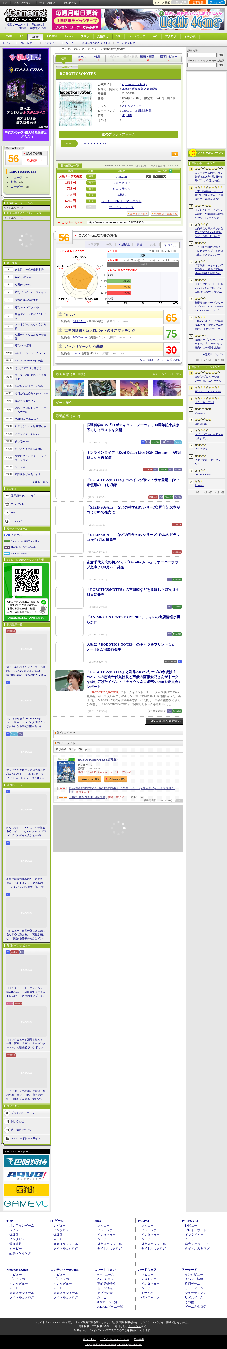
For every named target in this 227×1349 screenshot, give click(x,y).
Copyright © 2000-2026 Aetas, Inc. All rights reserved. (113, 1344)
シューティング (195, 1293)
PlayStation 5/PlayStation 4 (25, 547)
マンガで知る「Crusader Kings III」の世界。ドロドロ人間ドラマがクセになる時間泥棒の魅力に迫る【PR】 (25, 722)
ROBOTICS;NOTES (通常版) (98, 759)
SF (123, 115)
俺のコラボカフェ (25, 401)
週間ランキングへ (214, 354)
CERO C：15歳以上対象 (137, 110)
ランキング (216, 2)
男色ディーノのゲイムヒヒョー (30, 316)
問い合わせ (70, 2)
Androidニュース (108, 1279)
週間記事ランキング (23, 495)
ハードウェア (136, 36)
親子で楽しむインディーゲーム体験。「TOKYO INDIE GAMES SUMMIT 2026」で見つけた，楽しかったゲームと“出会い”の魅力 (26, 671)
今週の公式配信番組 (26, 299)
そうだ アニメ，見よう (28, 368)
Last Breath (201, 423)
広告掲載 (139, 1339)
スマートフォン (105, 1269)
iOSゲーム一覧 (107, 1302)
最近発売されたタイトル (96, 43)
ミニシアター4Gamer (27, 433)
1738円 (70, 195)
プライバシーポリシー (24, 1112)
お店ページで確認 (70, 176)
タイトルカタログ (65, 1248)
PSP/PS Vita (190, 1221)
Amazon (121, 176)
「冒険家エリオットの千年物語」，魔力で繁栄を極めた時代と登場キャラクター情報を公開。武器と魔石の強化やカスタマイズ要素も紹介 (209, 269)
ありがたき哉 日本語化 (28, 449)
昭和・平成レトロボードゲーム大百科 (30, 409)
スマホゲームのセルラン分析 (30, 326)
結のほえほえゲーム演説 (29, 385)
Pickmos (199, 485)
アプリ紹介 (105, 1293)
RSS (5, 2)
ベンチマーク (150, 1297)
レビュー (8, 43)
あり (91, 182)
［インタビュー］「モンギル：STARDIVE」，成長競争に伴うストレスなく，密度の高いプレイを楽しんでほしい (25, 992)
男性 (139, 244)
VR (118, 36)
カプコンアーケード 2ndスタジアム (209, 436)
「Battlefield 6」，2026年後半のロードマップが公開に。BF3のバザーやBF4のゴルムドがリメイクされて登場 (209, 325)
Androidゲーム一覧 (110, 1306)
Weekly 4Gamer (23, 277)
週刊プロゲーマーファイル (30, 292)
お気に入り (179, 2)
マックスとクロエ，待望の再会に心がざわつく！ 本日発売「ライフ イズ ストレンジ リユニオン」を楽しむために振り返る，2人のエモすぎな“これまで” (26, 774)
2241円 (70, 207)
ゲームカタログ (126, 43)
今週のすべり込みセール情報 (30, 336)
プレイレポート (28, 43)
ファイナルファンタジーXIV (209, 461)
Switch (69, 36)
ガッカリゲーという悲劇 (83, 346)
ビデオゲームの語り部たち (30, 426)
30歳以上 (124, 244)
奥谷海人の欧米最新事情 (29, 269)
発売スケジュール (65, 1244)
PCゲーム (16, 534)
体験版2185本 (37, 28)
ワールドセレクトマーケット (121, 201)
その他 (189, 1302)
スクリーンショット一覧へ (167, 374)
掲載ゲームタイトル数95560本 (26, 24)
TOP (9, 36)
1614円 (70, 182)
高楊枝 (121, 195)
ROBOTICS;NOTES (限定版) (88, 797)
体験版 (14, 1234)
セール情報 (105, 1288)
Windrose (200, 412)
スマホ (85, 36)
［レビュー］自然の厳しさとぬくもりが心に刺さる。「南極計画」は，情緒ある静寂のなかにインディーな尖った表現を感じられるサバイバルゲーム (25, 934)
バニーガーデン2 (204, 402)
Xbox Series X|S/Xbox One (25, 541)
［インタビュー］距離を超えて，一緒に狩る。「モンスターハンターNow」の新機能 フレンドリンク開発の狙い (26, 1043)
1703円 (70, 189)
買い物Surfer (22, 441)
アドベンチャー (131, 106)
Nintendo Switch (19, 553)
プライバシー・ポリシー (114, 1339)
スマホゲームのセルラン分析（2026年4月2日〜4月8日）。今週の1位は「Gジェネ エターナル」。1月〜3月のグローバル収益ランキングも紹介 (209, 177)
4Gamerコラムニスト (27, 418)
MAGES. (127, 89)
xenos (76, 353)
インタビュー (51, 43)
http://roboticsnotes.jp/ (134, 84)
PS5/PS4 (52, 36)
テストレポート (152, 1279)
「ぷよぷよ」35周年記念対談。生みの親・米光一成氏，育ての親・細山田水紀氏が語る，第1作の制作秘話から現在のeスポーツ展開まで (26, 1095)
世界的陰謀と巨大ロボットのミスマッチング (99, 330)
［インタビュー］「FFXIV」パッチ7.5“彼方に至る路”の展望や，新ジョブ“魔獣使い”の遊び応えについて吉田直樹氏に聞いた (209, 288)
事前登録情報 (106, 1283)
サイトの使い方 (48, 2)
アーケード (189, 1269)
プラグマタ (201, 449)
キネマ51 (20, 466)
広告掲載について (21, 1129)
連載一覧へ (41, 481)
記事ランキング (20, 1253)
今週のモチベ (23, 284)
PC (21, 36)
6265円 (70, 201)
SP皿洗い (79, 321)
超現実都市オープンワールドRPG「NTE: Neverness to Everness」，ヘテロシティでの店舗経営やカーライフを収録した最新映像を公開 (209, 307)
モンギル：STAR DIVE (208, 391)
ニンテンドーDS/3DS (64, 1269)
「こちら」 (134, 1326)
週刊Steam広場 (23, 345)
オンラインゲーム (21, 1225)
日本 (129, 115)
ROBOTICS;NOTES (93, 143)
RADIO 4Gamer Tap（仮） (29, 360)
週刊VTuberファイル (27, 307)
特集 (14, 182)
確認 (91, 176)
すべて (170, 245)
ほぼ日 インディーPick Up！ (31, 353)
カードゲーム (194, 1288)
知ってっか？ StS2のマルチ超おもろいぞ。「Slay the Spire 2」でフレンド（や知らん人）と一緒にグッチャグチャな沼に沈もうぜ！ (26, 831)
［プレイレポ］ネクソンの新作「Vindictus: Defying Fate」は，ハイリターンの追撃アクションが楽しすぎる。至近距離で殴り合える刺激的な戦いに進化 (209, 214)
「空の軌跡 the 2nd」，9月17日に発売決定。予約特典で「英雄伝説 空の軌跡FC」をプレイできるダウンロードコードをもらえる (209, 195)
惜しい (69, 314)
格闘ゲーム (192, 1283)
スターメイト (121, 182)
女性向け (103, 36)
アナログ (170, 36)
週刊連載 (15, 1244)
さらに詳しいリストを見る (159, 360)
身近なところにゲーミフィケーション (30, 457)
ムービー (70, 43)
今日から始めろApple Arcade (31, 393)
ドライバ (16, 521)
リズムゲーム (194, 1297)
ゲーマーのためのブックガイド (30, 377)
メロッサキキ (121, 189)
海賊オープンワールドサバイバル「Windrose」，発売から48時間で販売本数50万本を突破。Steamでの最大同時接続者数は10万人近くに (209, 344)
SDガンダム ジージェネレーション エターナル (208, 378)
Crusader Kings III (204, 474)
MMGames (80, 337)
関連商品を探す (139, 213)
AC (155, 36)
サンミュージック (121, 207)
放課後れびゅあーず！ (28, 474)
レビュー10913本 (15, 28)
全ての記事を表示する (165, 721)
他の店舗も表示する (165, 213)
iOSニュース (105, 1274)
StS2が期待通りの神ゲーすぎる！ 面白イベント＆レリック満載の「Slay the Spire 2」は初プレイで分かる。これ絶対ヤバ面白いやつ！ (26, 883)
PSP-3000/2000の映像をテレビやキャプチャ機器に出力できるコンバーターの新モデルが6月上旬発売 (209, 251)
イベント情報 (194, 1279)
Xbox (35, 37)
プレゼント (17, 504)
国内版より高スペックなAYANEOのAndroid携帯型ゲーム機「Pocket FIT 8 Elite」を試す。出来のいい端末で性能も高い (209, 232)
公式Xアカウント (23, 2)
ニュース (17, 177)
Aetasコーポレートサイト (25, 1138)
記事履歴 (198, 2)
